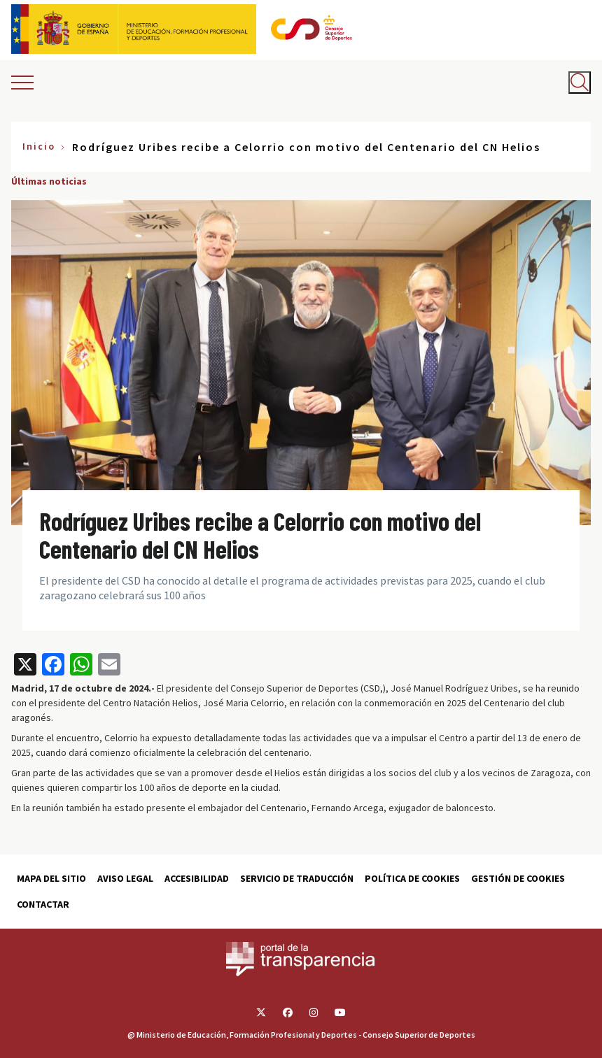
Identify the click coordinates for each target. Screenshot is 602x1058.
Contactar (43, 904)
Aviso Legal (125, 878)
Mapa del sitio (51, 878)
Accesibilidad (196, 878)
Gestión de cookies (518, 878)
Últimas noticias (49, 181)
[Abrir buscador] (579, 82)
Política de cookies (412, 878)
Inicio (38, 146)
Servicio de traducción (297, 878)
